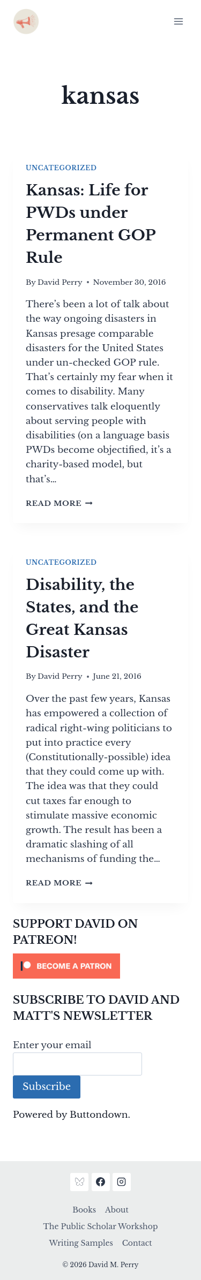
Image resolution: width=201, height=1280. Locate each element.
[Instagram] (122, 1182)
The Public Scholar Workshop (100, 1226)
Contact (137, 1243)
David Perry (60, 282)
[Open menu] (178, 21)
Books (84, 1210)
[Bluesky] (79, 1182)
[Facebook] (101, 1182)
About (117, 1210)
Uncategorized (61, 168)
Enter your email (52, 1045)
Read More (59, 503)
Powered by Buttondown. (71, 1114)
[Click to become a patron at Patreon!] (100, 966)
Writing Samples (81, 1243)
